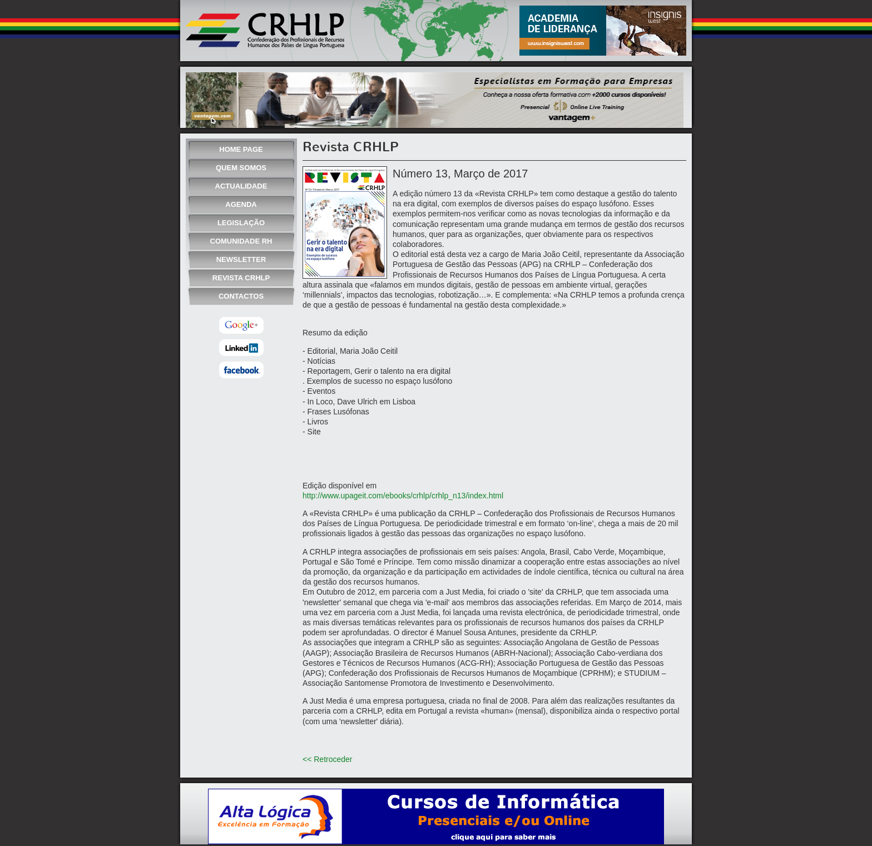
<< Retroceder (328, 759)
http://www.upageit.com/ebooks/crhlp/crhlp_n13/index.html (403, 495)
